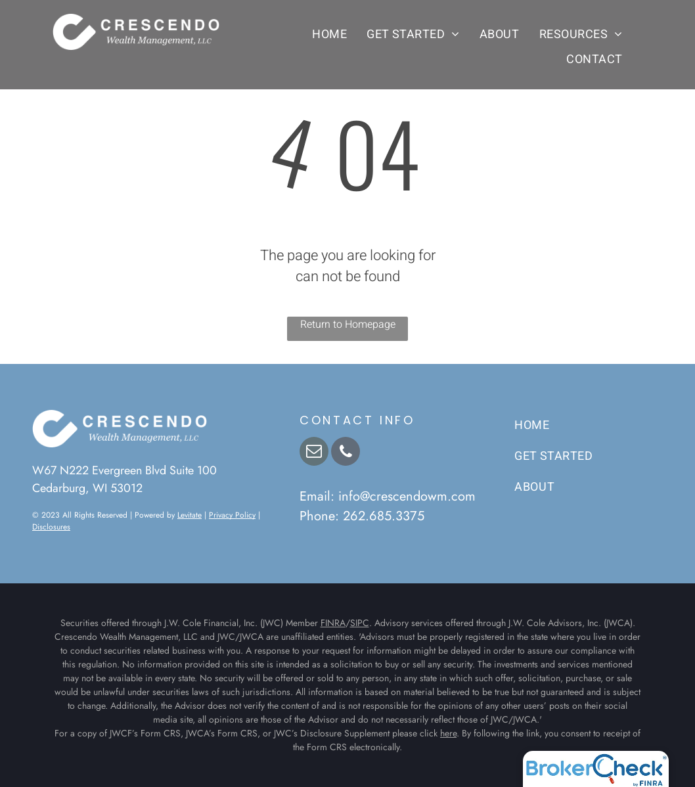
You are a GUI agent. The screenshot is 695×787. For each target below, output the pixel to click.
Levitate (189, 515)
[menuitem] (329, 34)
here (448, 733)
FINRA (333, 622)
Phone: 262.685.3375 (362, 516)
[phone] (345, 453)
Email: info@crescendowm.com (388, 496)
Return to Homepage (347, 324)
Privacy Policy (232, 515)
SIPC (359, 622)
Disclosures (51, 527)
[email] (314, 453)
